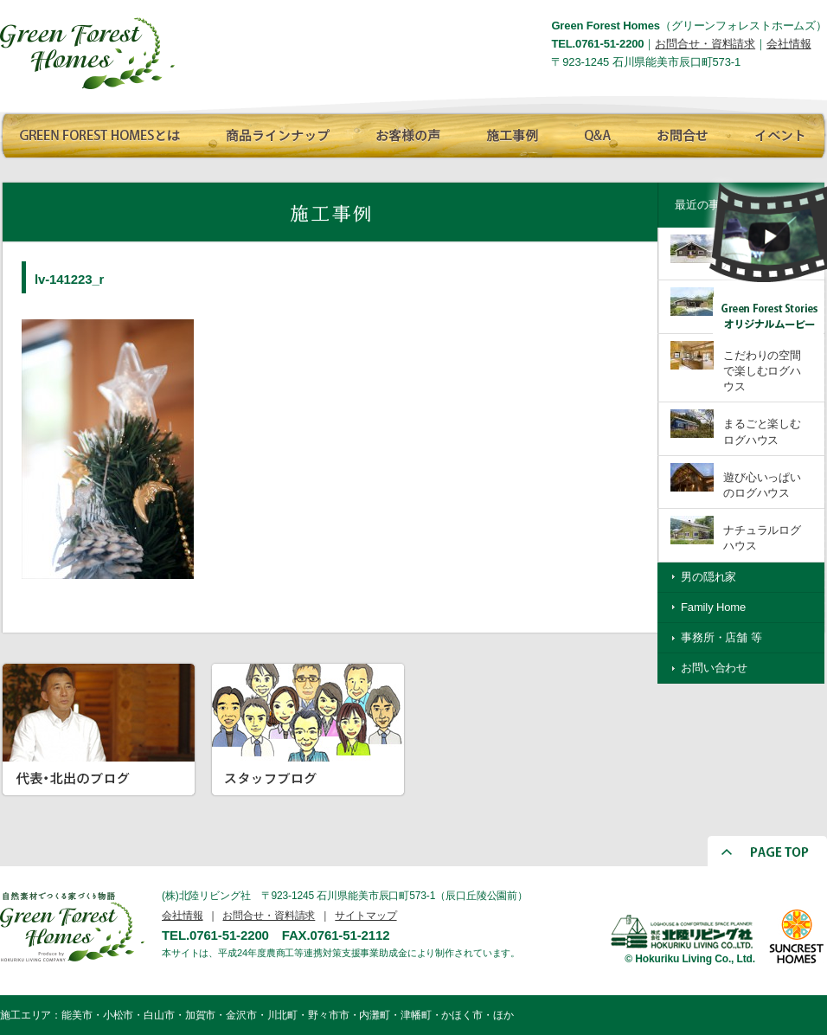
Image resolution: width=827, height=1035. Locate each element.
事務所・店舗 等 (721, 637)
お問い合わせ (714, 667)
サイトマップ (365, 916)
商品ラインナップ (272, 132)
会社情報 (788, 43)
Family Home (713, 607)
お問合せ (679, 132)
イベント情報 (777, 132)
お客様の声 (402, 132)
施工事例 (510, 132)
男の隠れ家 (708, 576)
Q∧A (596, 132)
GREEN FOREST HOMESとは (99, 132)
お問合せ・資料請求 (705, 43)
